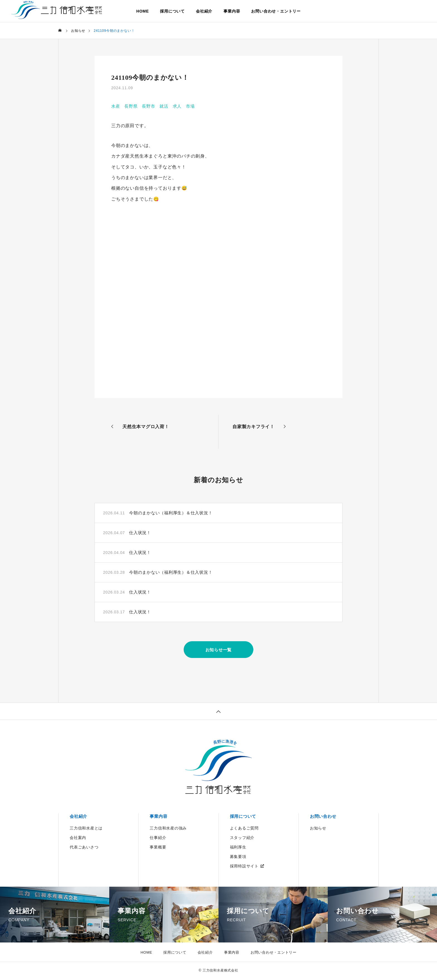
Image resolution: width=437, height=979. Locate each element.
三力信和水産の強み (168, 828)
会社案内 (78, 838)
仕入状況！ (140, 532)
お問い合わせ (324, 816)
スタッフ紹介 (242, 838)
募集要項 (238, 857)
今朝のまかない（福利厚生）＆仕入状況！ (173, 512)
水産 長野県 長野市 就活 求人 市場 (155, 106)
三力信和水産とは (86, 828)
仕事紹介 (158, 838)
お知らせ (318, 828)
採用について (172, 11)
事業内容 (232, 11)
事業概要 (158, 847)
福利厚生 (238, 847)
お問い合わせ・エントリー (276, 11)
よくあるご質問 (244, 828)
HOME (142, 11)
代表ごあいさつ (84, 847)
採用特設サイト (244, 866)
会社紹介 (204, 11)
